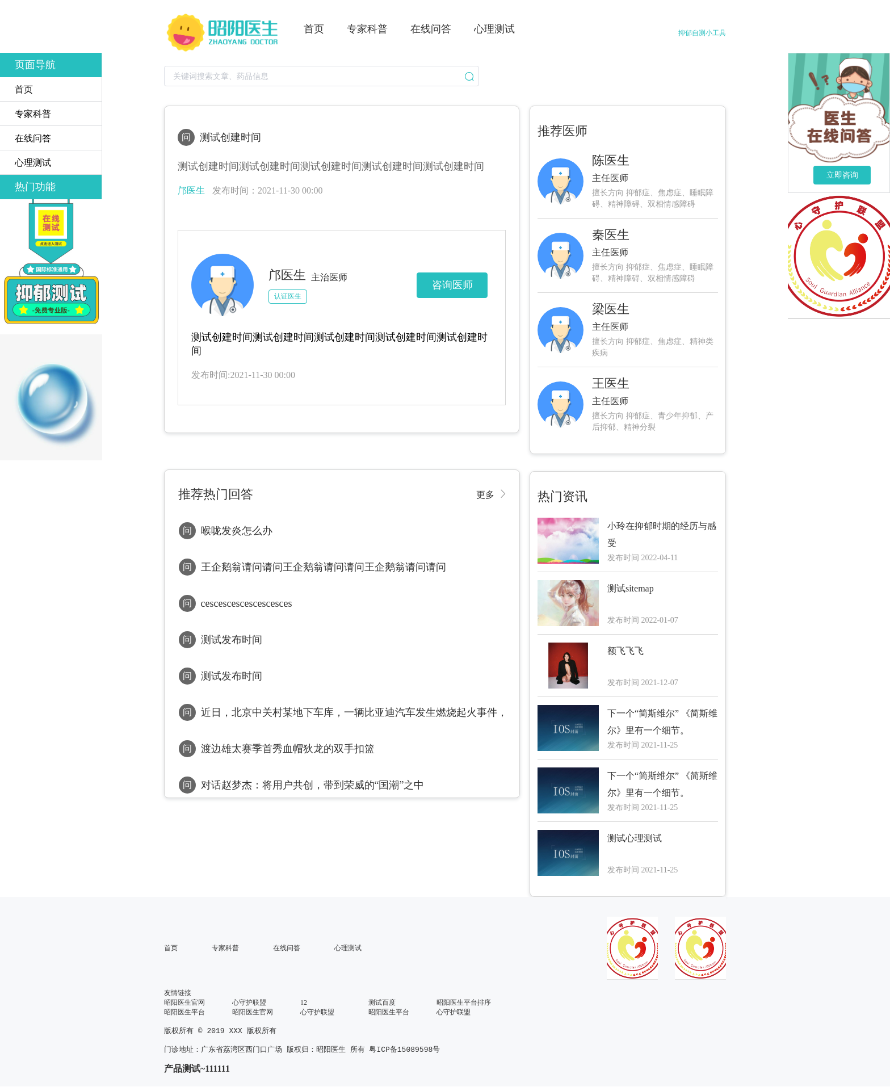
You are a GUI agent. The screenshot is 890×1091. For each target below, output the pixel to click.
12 (303, 1002)
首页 (171, 948)
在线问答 (286, 948)
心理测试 (348, 948)
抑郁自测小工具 (702, 33)
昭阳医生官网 (184, 1002)
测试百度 (382, 1002)
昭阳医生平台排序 (463, 1002)
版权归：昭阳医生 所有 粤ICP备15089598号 (363, 1052)
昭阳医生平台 (184, 1012)
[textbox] (321, 76)
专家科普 (225, 948)
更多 (485, 494)
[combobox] (321, 76)
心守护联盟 (249, 1002)
